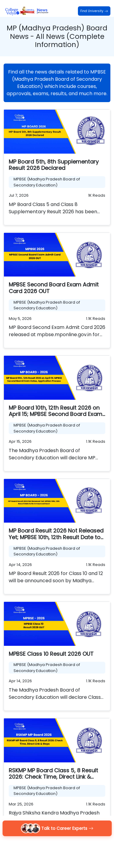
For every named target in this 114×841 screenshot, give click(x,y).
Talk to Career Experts (57, 828)
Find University (94, 11)
